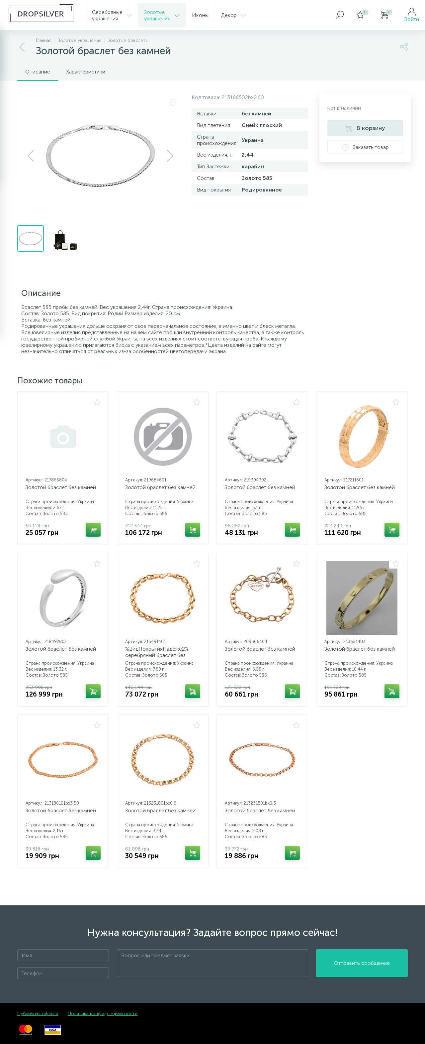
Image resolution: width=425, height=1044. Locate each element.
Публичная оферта (37, 1013)
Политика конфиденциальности (102, 1013)
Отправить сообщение (362, 963)
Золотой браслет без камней (61, 487)
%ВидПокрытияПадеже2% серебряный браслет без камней (157, 655)
